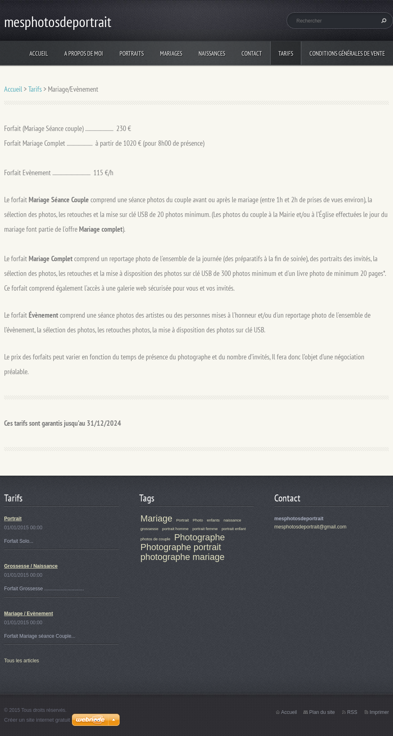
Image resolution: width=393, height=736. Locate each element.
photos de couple (155, 539)
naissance (232, 520)
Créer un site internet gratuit (37, 720)
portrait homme (175, 528)
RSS (352, 712)
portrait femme (205, 528)
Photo (198, 520)
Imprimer (379, 712)
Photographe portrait (180, 547)
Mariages (171, 53)
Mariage (156, 518)
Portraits (132, 53)
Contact (252, 53)
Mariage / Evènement (28, 613)
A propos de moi (83, 53)
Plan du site (322, 712)
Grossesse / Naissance (31, 566)
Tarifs (285, 53)
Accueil (38, 53)
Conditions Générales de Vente (347, 53)
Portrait (13, 519)
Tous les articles (21, 661)
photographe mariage (182, 557)
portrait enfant (233, 528)
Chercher (383, 20)
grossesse (149, 528)
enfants (213, 520)
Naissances (212, 53)
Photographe (199, 537)
